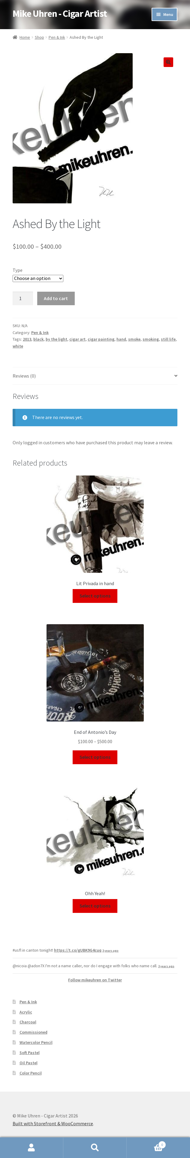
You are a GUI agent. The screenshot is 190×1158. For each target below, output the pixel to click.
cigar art (77, 339)
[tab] (95, 376)
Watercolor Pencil (36, 1042)
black (38, 339)
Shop (39, 37)
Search (95, 1148)
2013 (27, 339)
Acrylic (26, 1012)
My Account (31, 1148)
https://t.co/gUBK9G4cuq (77, 950)
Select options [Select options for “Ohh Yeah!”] (95, 906)
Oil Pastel (29, 1062)
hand (121, 339)
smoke (134, 339)
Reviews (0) (24, 376)
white (18, 346)
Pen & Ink (57, 37)
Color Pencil (31, 1073)
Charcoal (28, 1022)
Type (18, 270)
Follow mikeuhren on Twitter (95, 980)
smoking (151, 339)
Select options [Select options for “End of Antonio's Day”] (95, 757)
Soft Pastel (30, 1052)
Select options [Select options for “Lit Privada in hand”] (95, 596)
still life (168, 339)
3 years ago (110, 951)
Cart (146, 1143)
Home (25, 37)
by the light (56, 339)
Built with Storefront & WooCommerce (53, 1123)
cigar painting (101, 339)
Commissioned (33, 1032)
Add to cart (56, 298)
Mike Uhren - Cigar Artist (60, 14)
